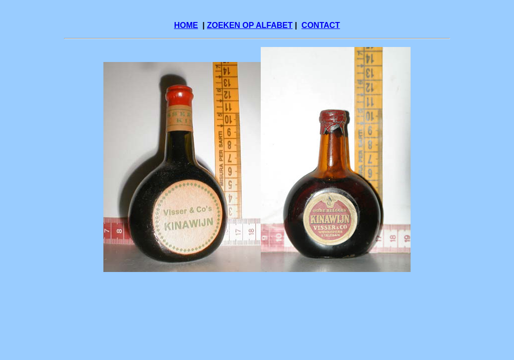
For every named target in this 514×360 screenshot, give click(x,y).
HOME (186, 25)
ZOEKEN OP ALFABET (250, 25)
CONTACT (321, 25)
